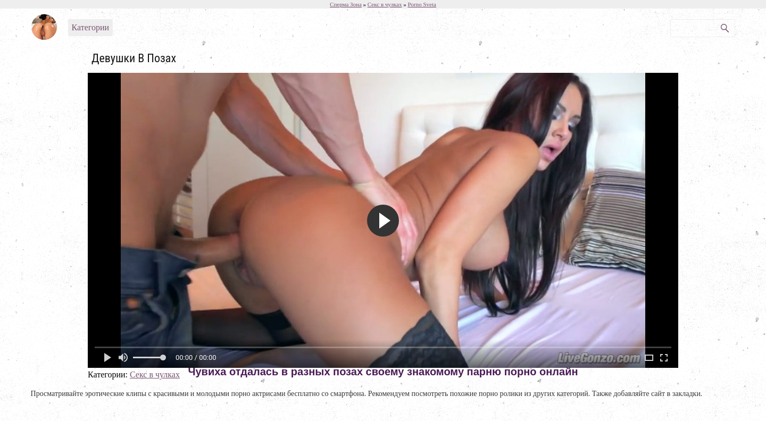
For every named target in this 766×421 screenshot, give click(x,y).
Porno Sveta (421, 4)
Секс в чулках (155, 374)
